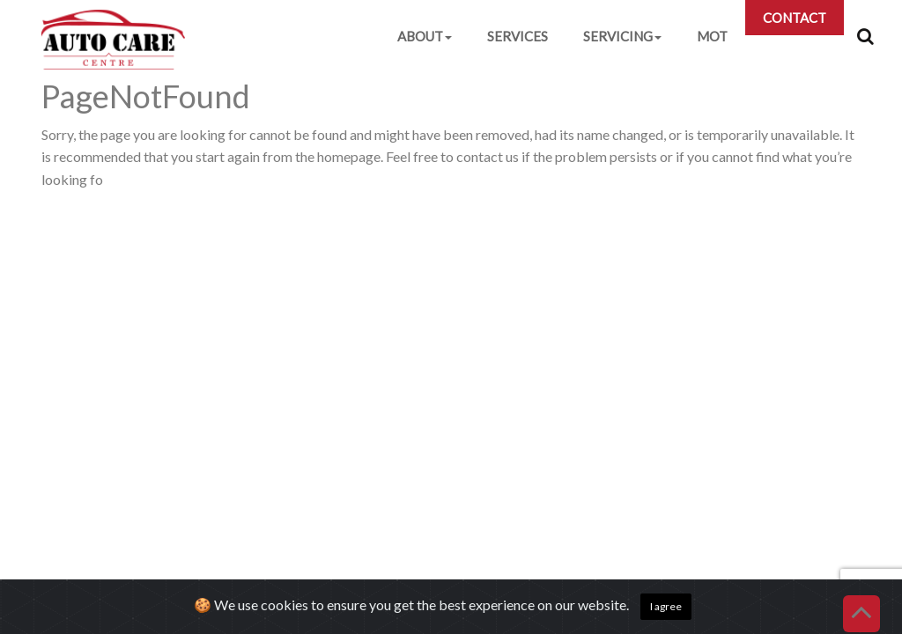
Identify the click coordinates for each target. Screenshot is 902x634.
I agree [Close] (666, 606)
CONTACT (794, 18)
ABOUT (424, 36)
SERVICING (622, 36)
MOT (712, 36)
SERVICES (517, 36)
